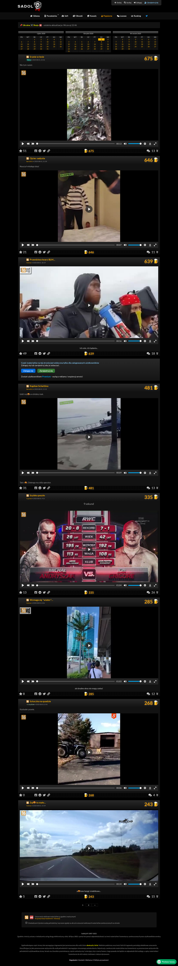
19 (61, 44)
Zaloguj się (28, 371)
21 (28, 46)
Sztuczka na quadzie (40, 701)
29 (34, 49)
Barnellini (29, 161)
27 (21, 49)
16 (41, 44)
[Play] (23, 143)
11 (54, 42)
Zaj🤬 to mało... (38, 802)
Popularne (106, 16)
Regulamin (73, 960)
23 (41, 46)
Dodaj (118, 2)
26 (61, 46)
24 (47, 46)
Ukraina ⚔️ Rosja (31, 25)
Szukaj (127, 2)
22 (34, 46)
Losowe (121, 16)
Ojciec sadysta (37, 158)
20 (21, 46)
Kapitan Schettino (39, 386)
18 (54, 44)
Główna (35, 16)
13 (21, 44)
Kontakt (81, 960)
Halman (29, 263)
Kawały (92, 16)
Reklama (89, 960)
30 (41, 49)
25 (54, 46)
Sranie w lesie (37, 56)
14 (28, 44)
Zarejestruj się (151, 2)
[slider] (75, 143)
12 (61, 42)
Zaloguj (138, 2)
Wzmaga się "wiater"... (41, 599)
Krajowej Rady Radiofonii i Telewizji (47, 918)
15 (34, 44)
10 (47, 42)
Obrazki (78, 16)
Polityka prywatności (101, 960)
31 (47, 49)
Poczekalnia (50, 16)
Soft (65, 16)
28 (28, 49)
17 (47, 44)
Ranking (136, 16)
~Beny (28, 60)
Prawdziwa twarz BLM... (42, 259)
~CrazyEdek (30, 704)
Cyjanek (29, 498)
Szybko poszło (37, 495)
